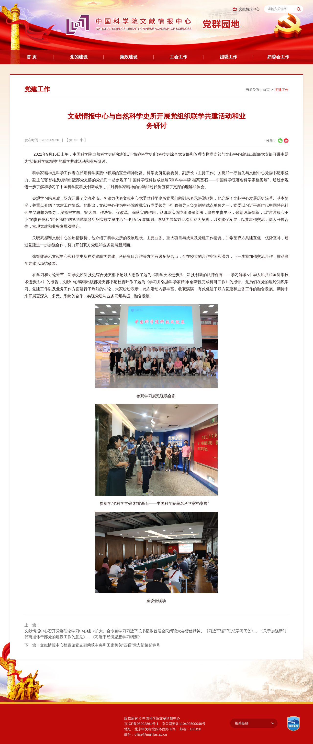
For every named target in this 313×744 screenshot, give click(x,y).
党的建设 (79, 56)
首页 (266, 90)
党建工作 (282, 90)
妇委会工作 (278, 56)
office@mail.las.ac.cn (150, 734)
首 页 (32, 56)
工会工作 (178, 56)
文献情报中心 (246, 9)
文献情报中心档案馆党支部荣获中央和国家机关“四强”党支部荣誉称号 (100, 645)
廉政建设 (128, 56)
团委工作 (228, 56)
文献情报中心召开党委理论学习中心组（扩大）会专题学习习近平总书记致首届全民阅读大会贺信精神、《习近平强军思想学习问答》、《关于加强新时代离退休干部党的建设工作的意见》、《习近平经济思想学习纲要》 (155, 634)
